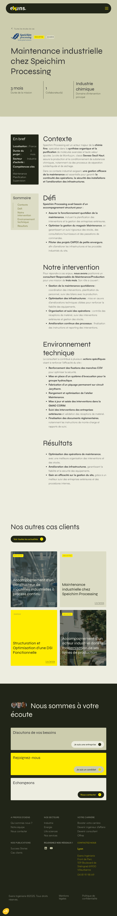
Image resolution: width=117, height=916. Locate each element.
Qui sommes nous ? (21, 822)
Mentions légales (64, 897)
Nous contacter (19, 831)
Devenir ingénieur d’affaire (91, 827)
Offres (80, 835)
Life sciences (51, 831)
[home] (55, 8)
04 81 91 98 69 (85, 874)
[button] (106, 8)
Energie (48, 827)
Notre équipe (18, 827)
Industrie (48, 822)
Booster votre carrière (88, 822)
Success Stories (19, 848)
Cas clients (16, 852)
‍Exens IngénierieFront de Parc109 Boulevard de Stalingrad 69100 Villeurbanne (86, 859)
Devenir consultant (87, 831)
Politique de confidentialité (89, 897)
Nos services (50, 835)
